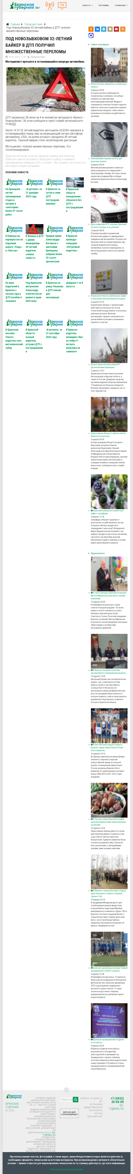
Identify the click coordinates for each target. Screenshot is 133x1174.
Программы (104, 5)
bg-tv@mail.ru (49, 1133)
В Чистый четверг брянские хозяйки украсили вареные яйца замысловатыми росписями (108, 822)
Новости (86, 5)
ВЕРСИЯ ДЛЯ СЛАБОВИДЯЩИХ (69, 1114)
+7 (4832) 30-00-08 (117, 1100)
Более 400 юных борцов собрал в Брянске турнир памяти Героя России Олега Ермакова (107, 747)
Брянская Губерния (12, 1105)
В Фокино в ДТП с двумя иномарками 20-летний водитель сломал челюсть (34, 247)
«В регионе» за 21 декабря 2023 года (34, 192)
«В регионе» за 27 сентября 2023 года (54, 333)
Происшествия (37, 57)
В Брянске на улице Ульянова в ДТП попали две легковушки (54, 290)
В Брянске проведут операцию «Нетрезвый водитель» (73, 243)
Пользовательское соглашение (66, 1169)
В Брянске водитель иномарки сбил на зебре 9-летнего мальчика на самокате (74, 340)
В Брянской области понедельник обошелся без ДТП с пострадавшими (74, 200)
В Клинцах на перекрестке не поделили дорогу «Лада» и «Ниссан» (14, 243)
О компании (120, 5)
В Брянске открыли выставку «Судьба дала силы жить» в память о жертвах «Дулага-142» (108, 893)
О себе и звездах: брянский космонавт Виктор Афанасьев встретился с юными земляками (109, 596)
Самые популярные (100, 44)
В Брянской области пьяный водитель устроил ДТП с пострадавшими (34, 340)
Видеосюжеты (98, 553)
